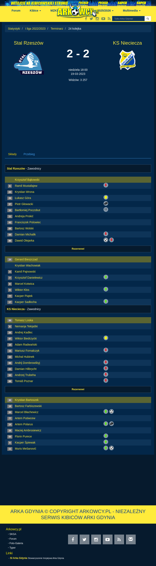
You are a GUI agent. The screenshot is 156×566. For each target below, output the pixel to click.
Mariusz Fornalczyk (27, 350)
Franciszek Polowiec (28, 222)
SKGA (13, 534)
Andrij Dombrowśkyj (27, 362)
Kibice (35, 10)
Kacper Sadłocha (26, 302)
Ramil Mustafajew (26, 185)
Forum (16, 10)
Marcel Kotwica (24, 283)
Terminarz (57, 28)
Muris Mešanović (25, 448)
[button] (147, 18)
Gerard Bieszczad (26, 259)
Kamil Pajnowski (25, 271)
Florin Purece (23, 436)
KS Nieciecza (127, 43)
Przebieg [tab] (29, 154)
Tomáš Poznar (24, 381)
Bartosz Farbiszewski (28, 406)
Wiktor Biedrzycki (26, 338)
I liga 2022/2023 (35, 28)
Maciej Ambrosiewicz (28, 430)
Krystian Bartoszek (27, 400)
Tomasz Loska (24, 320)
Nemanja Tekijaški (26, 326)
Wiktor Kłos (22, 289)
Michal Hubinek (24, 356)
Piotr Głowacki (24, 204)
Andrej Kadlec (23, 332)
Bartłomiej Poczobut (27, 210)
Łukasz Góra (23, 198)
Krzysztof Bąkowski (27, 179)
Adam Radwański (26, 344)
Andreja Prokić (24, 216)
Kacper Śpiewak (25, 442)
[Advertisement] (78, 112)
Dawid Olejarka (24, 240)
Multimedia (132, 10)
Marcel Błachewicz (26, 412)
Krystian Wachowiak (27, 265)
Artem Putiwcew (25, 418)
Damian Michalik (25, 234)
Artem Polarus (24, 424)
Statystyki (14, 28)
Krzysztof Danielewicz (28, 277)
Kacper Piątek (23, 295)
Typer (13, 547)
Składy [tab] (12, 154)
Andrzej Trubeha (25, 375)
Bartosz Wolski (24, 228)
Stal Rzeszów (28, 43)
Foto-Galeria (16, 543)
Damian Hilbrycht (26, 369)
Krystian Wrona (24, 191)
